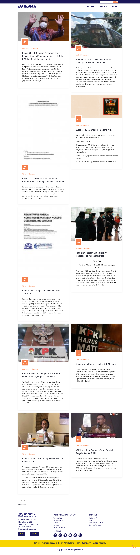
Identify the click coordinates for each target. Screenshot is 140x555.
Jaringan (56, 525)
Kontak (34, 534)
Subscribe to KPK (23, 505)
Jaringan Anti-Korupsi (90, 542)
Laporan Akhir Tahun (96, 523)
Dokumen (103, 6)
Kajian (91, 518)
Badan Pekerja (58, 520)
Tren (97, 518)
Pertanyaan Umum (59, 527)
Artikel (91, 6)
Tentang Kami (57, 518)
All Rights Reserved (77, 550)
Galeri (115, 6)
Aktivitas (56, 523)
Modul (91, 520)
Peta (21, 534)
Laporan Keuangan (95, 525)
